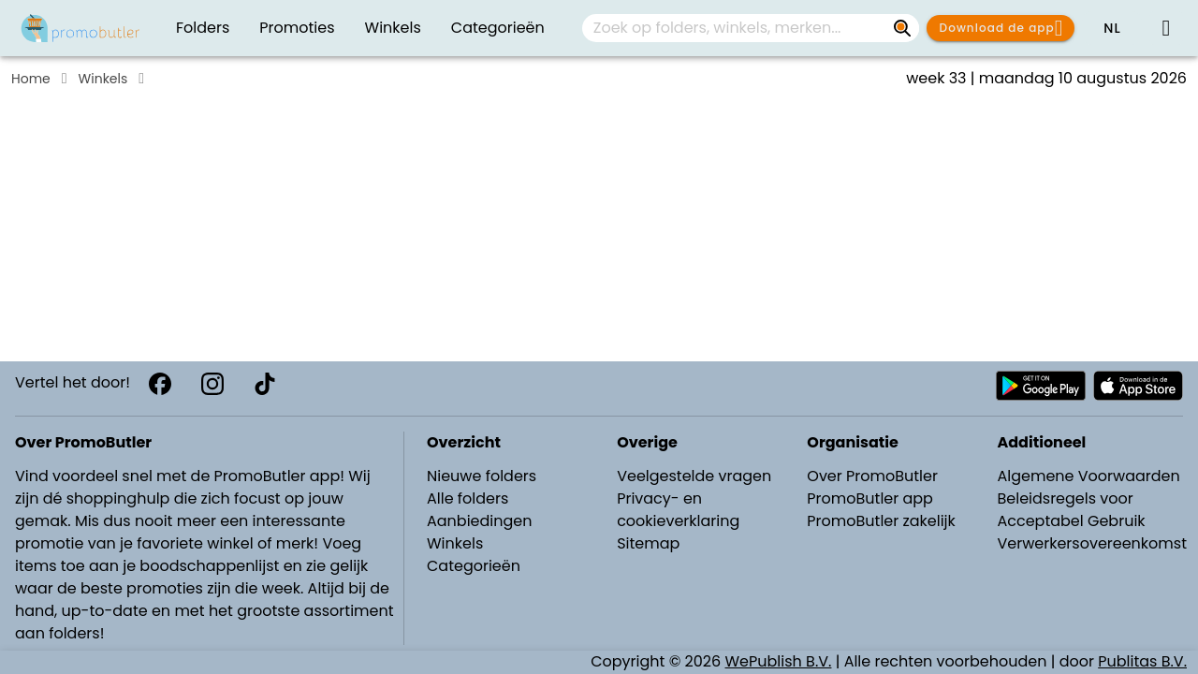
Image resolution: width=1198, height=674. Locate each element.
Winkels (103, 78)
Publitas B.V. (1142, 661)
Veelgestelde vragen (694, 476)
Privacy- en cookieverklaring (678, 510)
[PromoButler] (80, 28)
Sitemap (648, 543)
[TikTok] (265, 384)
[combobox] (750, 28)
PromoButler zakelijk (881, 521)
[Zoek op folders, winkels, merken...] (902, 28)
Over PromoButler (872, 476)
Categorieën (473, 566)
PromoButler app (870, 498)
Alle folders (467, 498)
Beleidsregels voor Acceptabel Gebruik (1071, 510)
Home (31, 78)
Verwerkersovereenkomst (1092, 543)
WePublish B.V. (778, 661)
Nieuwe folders (481, 476)
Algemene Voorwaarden (1088, 476)
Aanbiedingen (479, 521)
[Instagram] (212, 384)
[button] (1112, 28)
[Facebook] (160, 384)
